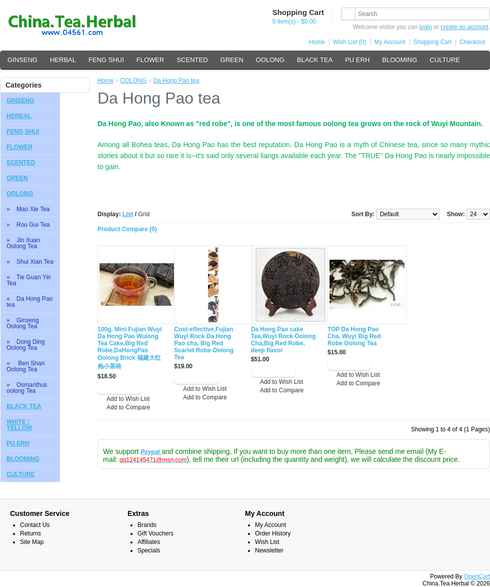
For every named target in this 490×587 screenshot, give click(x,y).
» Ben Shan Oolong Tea (25, 366)
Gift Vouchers (156, 533)
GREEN (232, 60)
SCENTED (192, 60)
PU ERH (357, 60)
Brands (147, 524)
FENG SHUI (106, 60)
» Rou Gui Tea (28, 224)
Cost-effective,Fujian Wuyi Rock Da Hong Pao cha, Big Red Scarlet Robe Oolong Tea (204, 343)
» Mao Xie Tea (28, 209)
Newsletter (269, 550)
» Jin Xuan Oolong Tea (23, 243)
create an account (464, 27)
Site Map (32, 541)
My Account (390, 42)
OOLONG (270, 60)
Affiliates (149, 541)
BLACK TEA (314, 60)
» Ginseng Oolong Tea (22, 323)
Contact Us (35, 524)
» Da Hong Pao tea (29, 301)
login (426, 27)
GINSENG (23, 60)
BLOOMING (399, 60)
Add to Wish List (128, 398)
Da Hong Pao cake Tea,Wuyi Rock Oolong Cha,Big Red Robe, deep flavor (283, 340)
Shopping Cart (433, 42)
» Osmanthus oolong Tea (26, 387)
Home (317, 42)
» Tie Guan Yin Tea (28, 280)
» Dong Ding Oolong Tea (25, 344)
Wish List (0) (349, 42)
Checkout (472, 42)
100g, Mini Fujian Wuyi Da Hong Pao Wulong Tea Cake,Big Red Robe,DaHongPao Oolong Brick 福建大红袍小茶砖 (130, 348)
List (127, 214)
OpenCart (477, 576)
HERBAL (63, 60)
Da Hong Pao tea (176, 80)
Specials (149, 550)
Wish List (267, 541)
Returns (30, 533)
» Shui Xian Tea (30, 261)
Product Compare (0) (127, 229)
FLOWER (150, 60)
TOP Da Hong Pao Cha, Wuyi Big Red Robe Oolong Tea (354, 336)
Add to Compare (128, 407)
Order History (272, 533)
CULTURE (445, 60)
